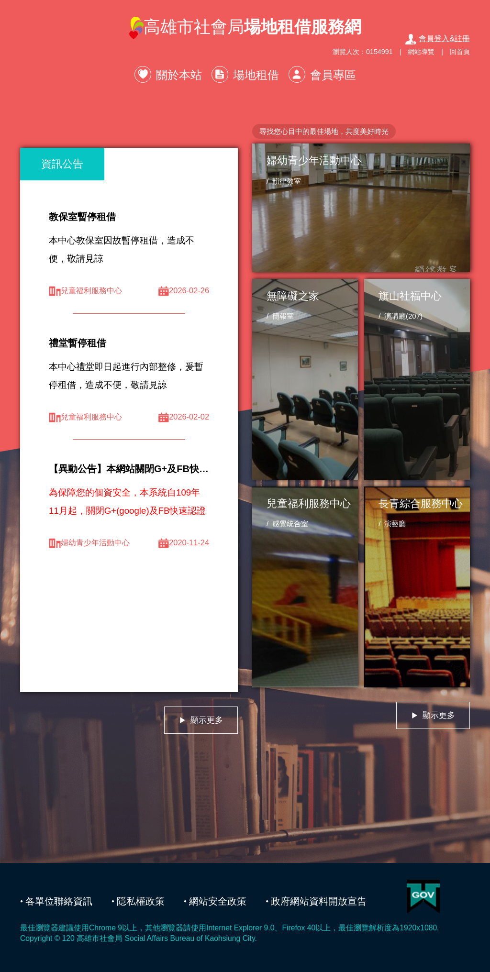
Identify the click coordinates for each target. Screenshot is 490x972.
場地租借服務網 (302, 27)
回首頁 (460, 51)
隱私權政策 (141, 901)
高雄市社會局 (245, 28)
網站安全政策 (217, 901)
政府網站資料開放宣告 (319, 901)
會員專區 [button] (333, 74)
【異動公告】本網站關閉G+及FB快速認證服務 (148, 469)
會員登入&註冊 (437, 38)
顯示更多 (201, 720)
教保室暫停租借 (82, 216)
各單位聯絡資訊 (58, 901)
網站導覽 (421, 51)
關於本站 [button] (179, 74)
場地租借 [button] (256, 74)
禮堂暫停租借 (77, 343)
